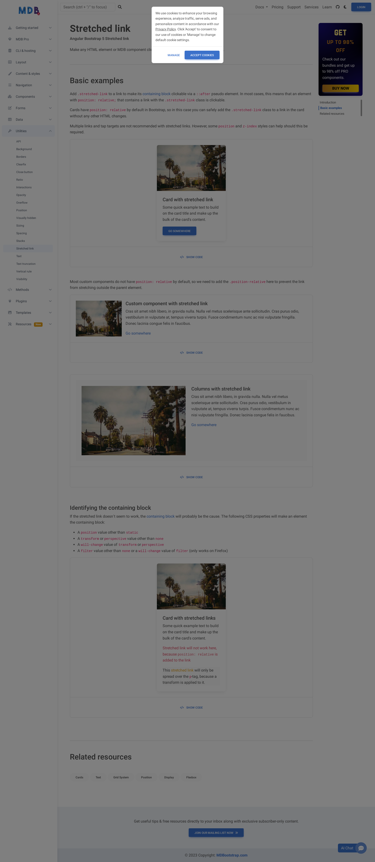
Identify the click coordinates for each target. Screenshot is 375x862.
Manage (174, 55)
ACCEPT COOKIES (202, 55)
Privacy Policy (165, 29)
